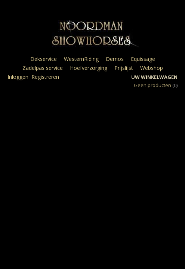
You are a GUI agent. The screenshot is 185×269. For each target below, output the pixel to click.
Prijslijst (123, 67)
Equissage (143, 58)
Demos (115, 58)
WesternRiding (81, 58)
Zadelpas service (42, 67)
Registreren (45, 76)
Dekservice (43, 58)
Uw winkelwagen (154, 77)
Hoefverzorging (88, 67)
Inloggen (17, 76)
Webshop (151, 67)
